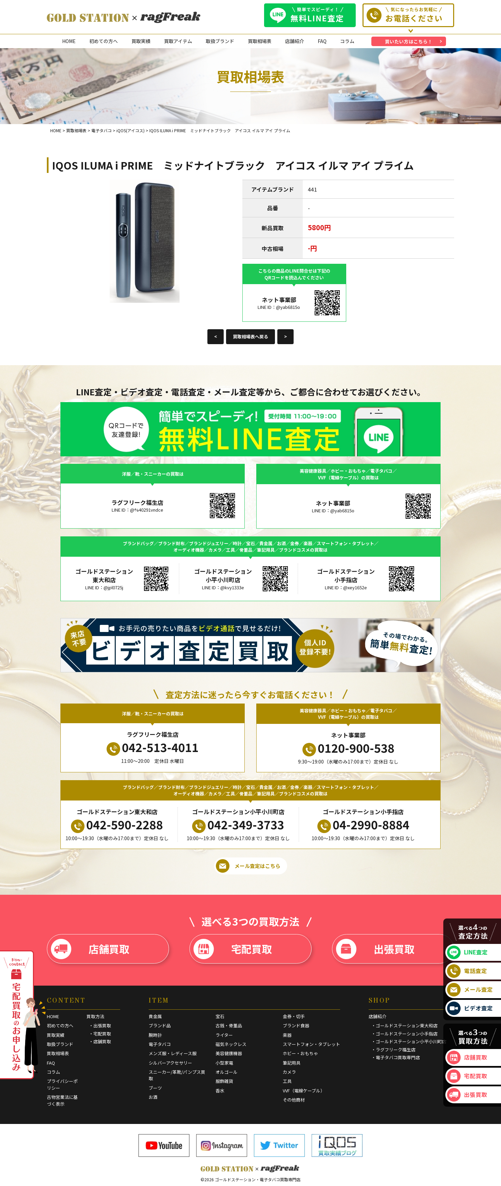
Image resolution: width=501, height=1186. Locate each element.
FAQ (322, 41)
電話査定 (467, 971)
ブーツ (155, 1088)
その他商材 (294, 1099)
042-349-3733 (238, 824)
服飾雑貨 (224, 1081)
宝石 (220, 1016)
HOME (69, 41)
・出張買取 (100, 1025)
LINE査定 (467, 952)
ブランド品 (160, 1025)
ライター (224, 1035)
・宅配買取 (100, 1033)
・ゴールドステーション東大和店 (404, 1025)
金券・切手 (294, 1016)
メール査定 (470, 989)
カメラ (289, 1072)
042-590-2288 (117, 824)
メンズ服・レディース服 (173, 1053)
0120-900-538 (348, 747)
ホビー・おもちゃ (300, 1053)
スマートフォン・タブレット (311, 1044)
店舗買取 (90, 949)
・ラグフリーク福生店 (393, 1049)
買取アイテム (178, 41)
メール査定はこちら (248, 866)
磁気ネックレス (231, 1044)
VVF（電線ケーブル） (304, 1090)
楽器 (287, 1035)
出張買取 (375, 949)
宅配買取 (232, 949)
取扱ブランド (220, 41)
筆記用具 (291, 1063)
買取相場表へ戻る (250, 336)
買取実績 (140, 41)
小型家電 (224, 1063)
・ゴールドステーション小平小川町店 (408, 1041)
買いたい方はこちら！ (408, 41)
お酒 (153, 1097)
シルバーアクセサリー (170, 1063)
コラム (347, 41)
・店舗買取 (100, 1041)
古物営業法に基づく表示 (62, 1100)
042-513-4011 (153, 747)
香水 (220, 1090)
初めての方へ (103, 41)
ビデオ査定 (470, 1008)
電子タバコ (160, 1044)
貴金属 (155, 1016)
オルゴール (227, 1072)
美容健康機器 (229, 1053)
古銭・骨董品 (229, 1025)
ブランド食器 (296, 1025)
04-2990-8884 (363, 824)
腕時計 (155, 1035)
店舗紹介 (294, 41)
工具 (287, 1081)
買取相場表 (260, 41)
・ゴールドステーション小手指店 (404, 1033)
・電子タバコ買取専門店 (395, 1057)
